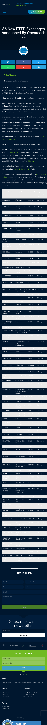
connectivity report (21, 169)
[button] (4, 11)
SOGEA (31, 161)
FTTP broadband (13, 152)
